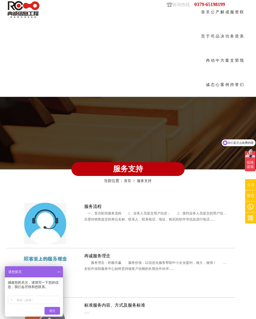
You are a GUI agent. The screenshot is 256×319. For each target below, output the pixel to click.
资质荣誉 (77, 273)
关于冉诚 (77, 247)
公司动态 (95, 247)
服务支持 (144, 109)
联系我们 (95, 273)
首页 (127, 109)
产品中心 (77, 256)
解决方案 (95, 256)
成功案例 (77, 264)
